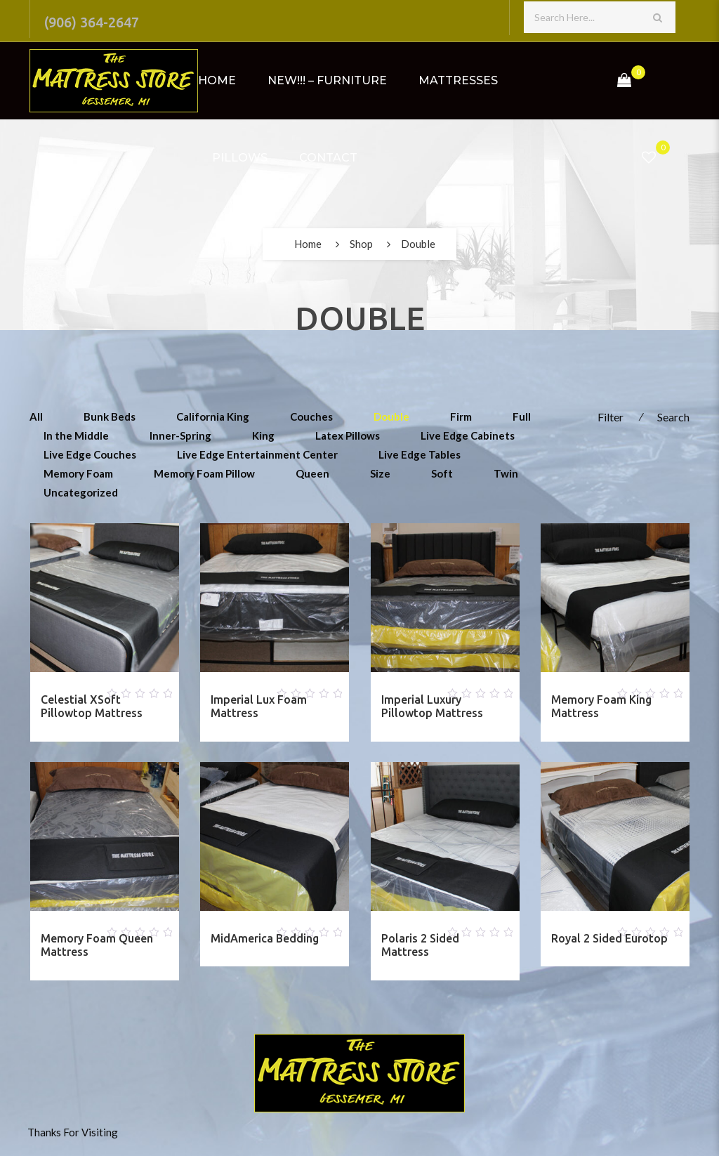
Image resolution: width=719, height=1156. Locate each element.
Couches (311, 416)
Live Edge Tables (419, 454)
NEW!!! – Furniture (327, 80)
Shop (361, 243)
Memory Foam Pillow (204, 473)
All (36, 416)
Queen (312, 473)
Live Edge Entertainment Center (257, 454)
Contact (328, 157)
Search (673, 416)
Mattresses (458, 80)
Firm (461, 416)
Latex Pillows (347, 435)
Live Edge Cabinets (468, 435)
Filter (611, 416)
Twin (506, 473)
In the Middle (76, 435)
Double (391, 416)
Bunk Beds (110, 416)
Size (380, 473)
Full (522, 416)
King (263, 435)
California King (212, 416)
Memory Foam (78, 473)
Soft (442, 473)
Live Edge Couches (90, 454)
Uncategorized (81, 492)
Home (217, 80)
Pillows (240, 157)
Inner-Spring (180, 435)
